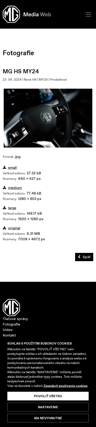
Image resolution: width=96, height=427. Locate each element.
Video (8, 329)
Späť (84, 257)
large (9, 207)
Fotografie (11, 324)
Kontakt (9, 335)
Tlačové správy (15, 318)
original (11, 228)
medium (12, 187)
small (10, 167)
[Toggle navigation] (88, 14)
